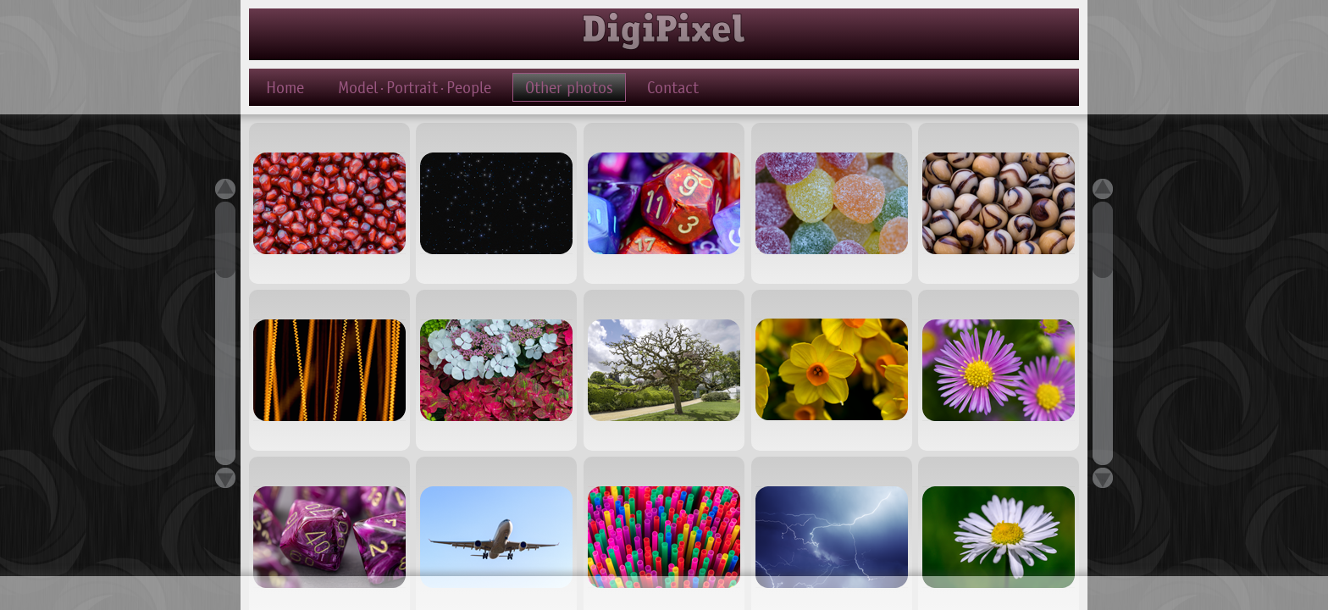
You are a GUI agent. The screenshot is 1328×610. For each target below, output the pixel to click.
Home (285, 87)
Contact (673, 87)
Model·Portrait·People (414, 87)
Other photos (569, 87)
